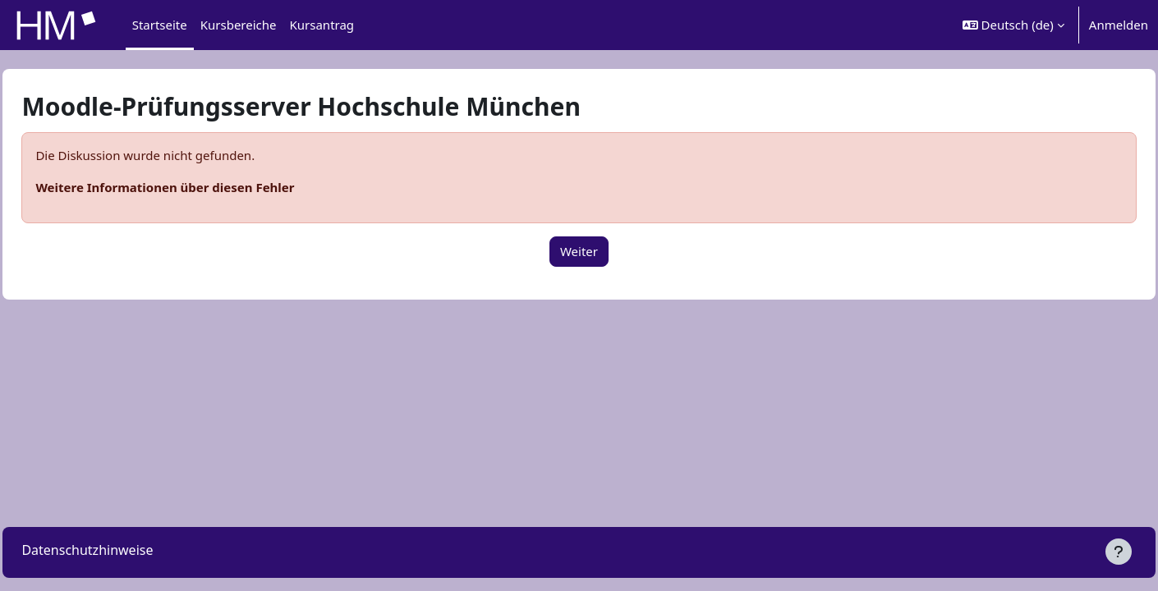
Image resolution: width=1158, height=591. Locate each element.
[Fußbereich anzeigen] (1118, 551)
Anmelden (1118, 24)
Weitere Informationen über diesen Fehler (201, 187)
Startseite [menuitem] (159, 24)
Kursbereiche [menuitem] (238, 24)
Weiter (579, 251)
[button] (1013, 25)
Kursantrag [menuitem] (322, 24)
